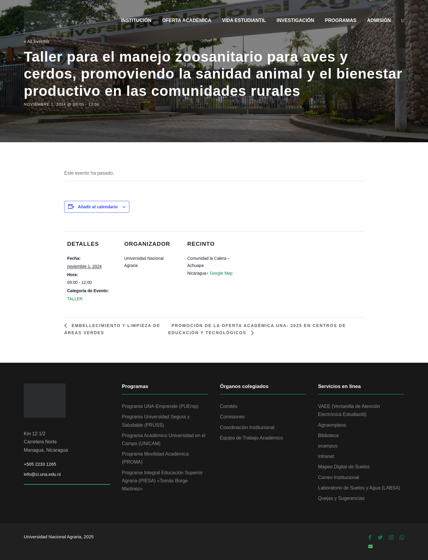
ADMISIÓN (379, 20)
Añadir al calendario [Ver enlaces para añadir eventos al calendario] (98, 206)
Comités (228, 406)
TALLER (75, 298)
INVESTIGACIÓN (295, 20)
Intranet (326, 456)
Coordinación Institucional (247, 427)
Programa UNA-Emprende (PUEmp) (160, 406)
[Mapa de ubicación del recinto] (272, 253)
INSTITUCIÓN (136, 20)
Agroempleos (332, 425)
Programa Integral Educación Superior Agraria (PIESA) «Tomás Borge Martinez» (162, 480)
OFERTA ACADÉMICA (186, 20)
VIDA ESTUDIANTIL (244, 20)
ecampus (327, 445)
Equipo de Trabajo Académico (251, 437)
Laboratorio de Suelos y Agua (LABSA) (359, 487)
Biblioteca (328, 435)
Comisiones (232, 416)
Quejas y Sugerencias (341, 498)
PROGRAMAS (340, 20)
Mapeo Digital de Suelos (343, 466)
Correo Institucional (338, 477)
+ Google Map (219, 273)
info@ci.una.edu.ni (42, 474)
